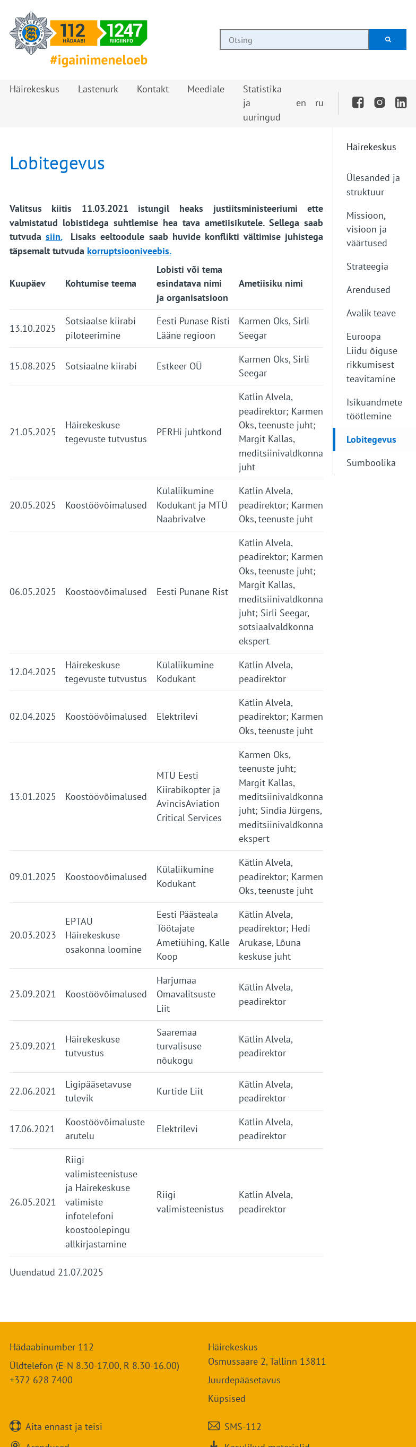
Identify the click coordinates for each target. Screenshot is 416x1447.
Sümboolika (371, 463)
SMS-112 (243, 1426)
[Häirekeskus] (79, 40)
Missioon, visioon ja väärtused (366, 229)
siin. (54, 236)
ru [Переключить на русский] (319, 103)
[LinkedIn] (401, 103)
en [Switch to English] (301, 103)
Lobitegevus (371, 439)
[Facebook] (358, 103)
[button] (34, 89)
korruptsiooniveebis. (129, 251)
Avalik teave (371, 313)
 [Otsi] (388, 39)
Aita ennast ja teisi (63, 1426)
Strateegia (367, 266)
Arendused (368, 289)
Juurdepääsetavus (244, 1380)
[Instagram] (379, 103)
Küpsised (227, 1398)
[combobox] (294, 39)
